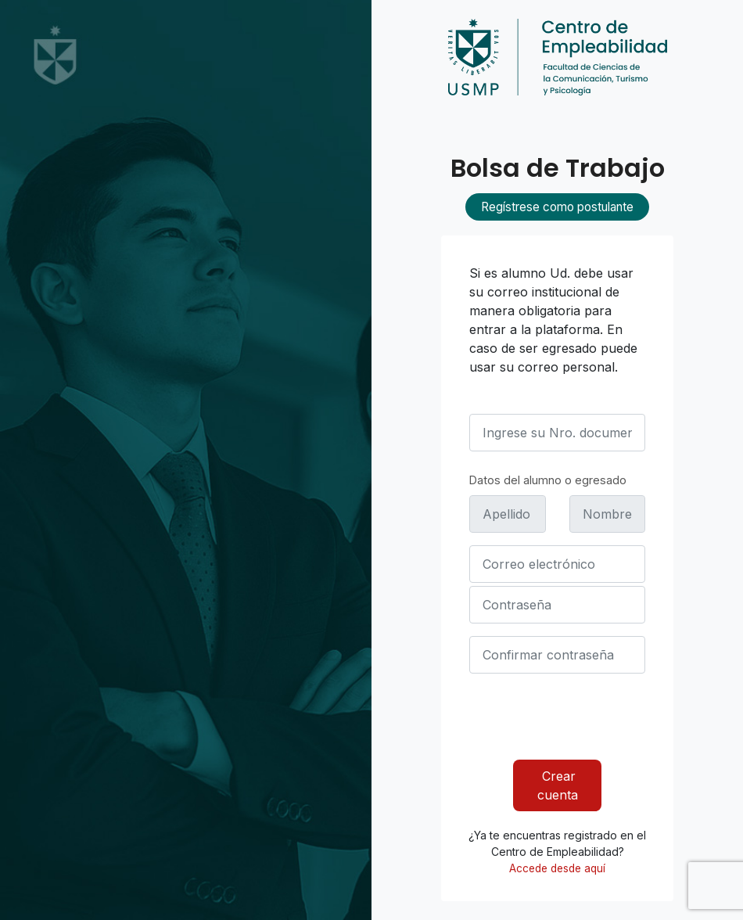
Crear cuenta (557, 785)
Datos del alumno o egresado (547, 480)
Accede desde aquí (557, 868)
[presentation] (588, 716)
